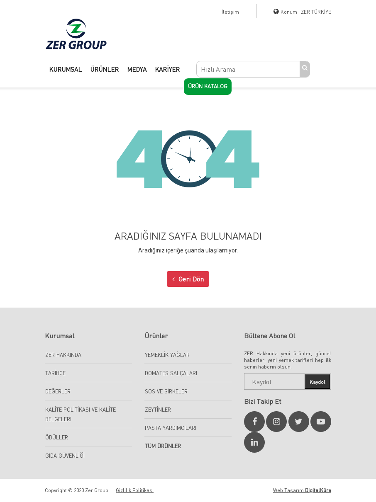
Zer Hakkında (63, 355)
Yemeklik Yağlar (167, 355)
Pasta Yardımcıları (170, 427)
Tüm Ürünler (163, 446)
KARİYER (167, 69)
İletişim (230, 12)
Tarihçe (55, 373)
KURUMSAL (65, 69)
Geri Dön (188, 279)
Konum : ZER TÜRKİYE (306, 12)
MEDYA (136, 69)
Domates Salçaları (171, 373)
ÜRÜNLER (104, 69)
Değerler (58, 391)
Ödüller (56, 437)
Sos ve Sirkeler (166, 391)
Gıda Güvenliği (65, 455)
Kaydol (317, 382)
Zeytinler (158, 409)
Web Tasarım (302, 490)
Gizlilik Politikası (135, 490)
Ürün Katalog (207, 86)
